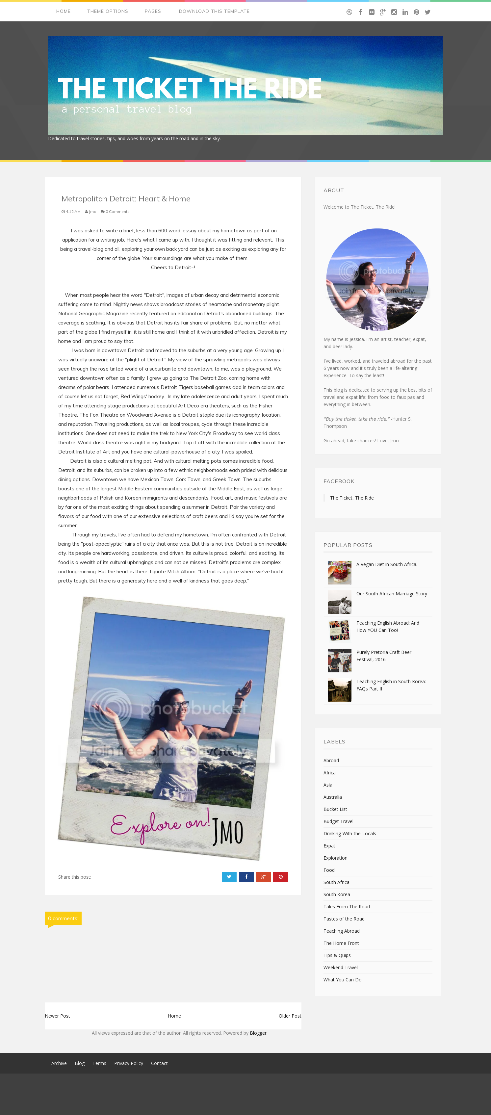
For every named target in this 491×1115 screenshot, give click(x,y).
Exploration (335, 858)
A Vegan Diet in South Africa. (386, 564)
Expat (329, 846)
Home (63, 11)
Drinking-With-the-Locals (349, 834)
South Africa (336, 882)
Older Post (290, 1016)
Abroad (331, 761)
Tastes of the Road (344, 919)
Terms (99, 1063)
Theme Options (107, 11)
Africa (329, 773)
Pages (153, 11)
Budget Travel (338, 821)
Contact (159, 1063)
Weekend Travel (340, 968)
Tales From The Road (346, 907)
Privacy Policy (128, 1063)
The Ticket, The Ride (352, 498)
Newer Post (57, 1016)
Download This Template (214, 11)
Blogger (258, 1033)
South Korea (336, 895)
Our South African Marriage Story (391, 594)
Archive (59, 1063)
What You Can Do (342, 980)
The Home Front (341, 943)
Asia (327, 785)
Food (329, 870)
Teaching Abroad (341, 931)
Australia (332, 797)
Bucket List (335, 809)
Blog (80, 1063)
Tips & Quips (337, 955)
